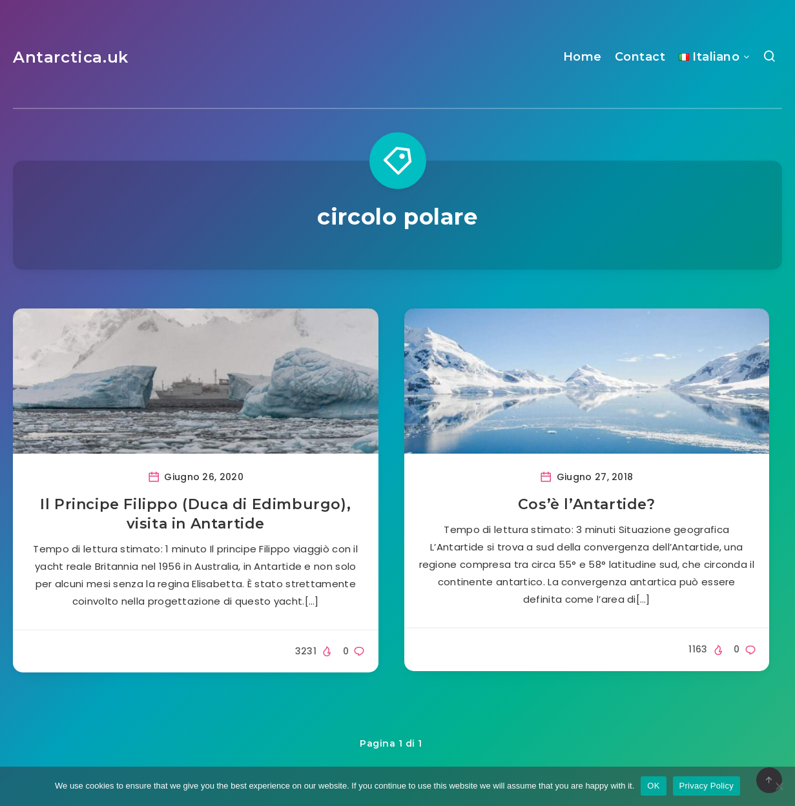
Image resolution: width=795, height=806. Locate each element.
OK (653, 786)
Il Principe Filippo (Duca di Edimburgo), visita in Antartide (195, 514)
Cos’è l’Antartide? (587, 504)
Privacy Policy (706, 786)
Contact (640, 57)
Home (582, 57)
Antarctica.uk (71, 57)
